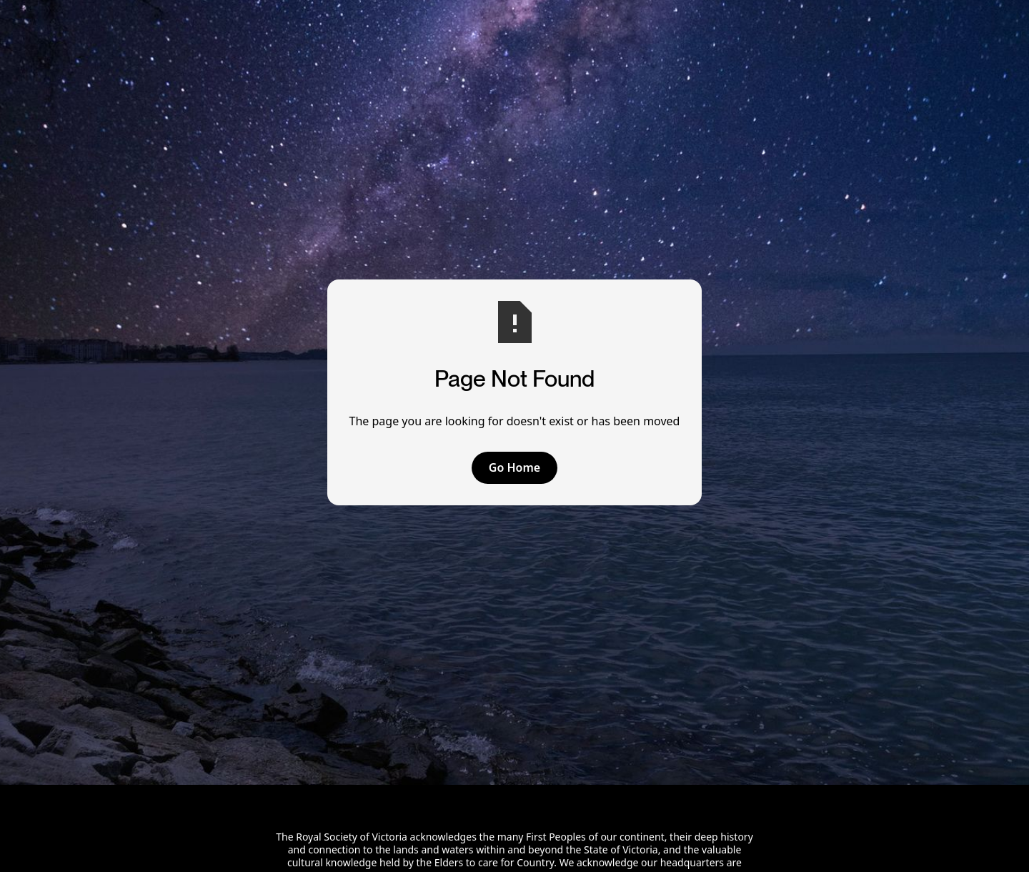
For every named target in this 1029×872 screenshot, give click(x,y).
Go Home (514, 467)
